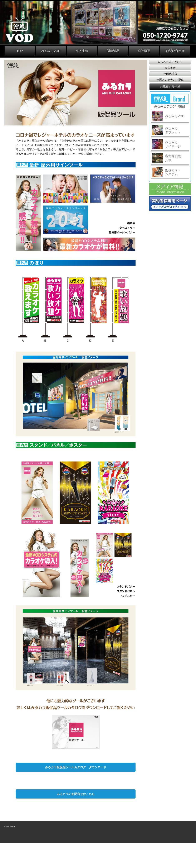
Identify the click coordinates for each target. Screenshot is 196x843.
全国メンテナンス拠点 (170, 79)
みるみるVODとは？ (170, 62)
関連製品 (113, 51)
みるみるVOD (50, 51)
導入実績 (82, 51)
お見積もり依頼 (170, 86)
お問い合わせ (175, 51)
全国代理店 (170, 73)
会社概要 (144, 51)
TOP (19, 51)
